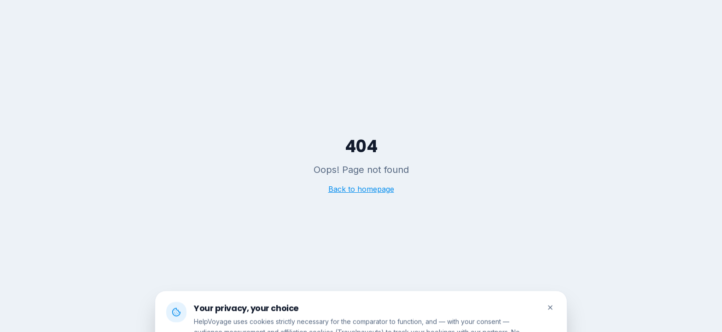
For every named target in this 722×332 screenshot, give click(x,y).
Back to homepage (361, 189)
